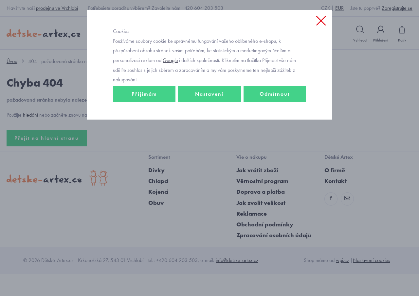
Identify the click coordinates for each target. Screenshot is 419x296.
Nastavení (209, 132)
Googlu (170, 99)
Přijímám (144, 132)
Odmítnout (275, 132)
